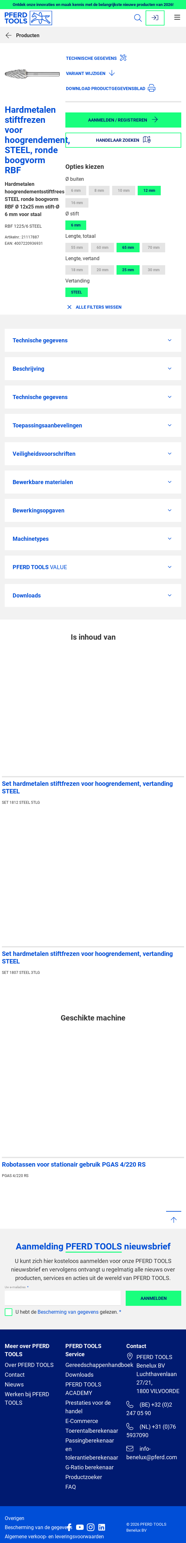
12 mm (149, 190)
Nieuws (14, 1384)
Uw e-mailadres (15, 1287)
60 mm (102, 247)
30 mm (153, 270)
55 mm (77, 247)
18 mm (77, 270)
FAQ (70, 1486)
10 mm (123, 190)
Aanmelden (154, 1298)
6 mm (76, 190)
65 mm (128, 247)
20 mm (102, 270)
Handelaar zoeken (123, 139)
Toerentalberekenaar (91, 1430)
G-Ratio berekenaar (89, 1467)
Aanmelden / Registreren (123, 119)
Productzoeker (83, 1477)
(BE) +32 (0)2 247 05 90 (149, 1408)
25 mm (128, 270)
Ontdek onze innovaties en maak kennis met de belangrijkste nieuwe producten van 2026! (93, 4)
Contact (15, 1374)
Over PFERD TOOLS (29, 1365)
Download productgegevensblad (110, 88)
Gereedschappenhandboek (99, 1365)
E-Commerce (81, 1421)
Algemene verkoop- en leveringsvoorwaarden (54, 1537)
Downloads (79, 1374)
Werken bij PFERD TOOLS (27, 1398)
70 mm (153, 247)
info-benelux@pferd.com (151, 1452)
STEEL (76, 292)
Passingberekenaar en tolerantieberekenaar (91, 1449)
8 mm (99, 190)
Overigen (14, 1518)
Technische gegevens (96, 57)
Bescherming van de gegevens (38, 1527)
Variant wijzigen (91, 73)
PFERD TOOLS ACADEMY (83, 1388)
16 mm (77, 203)
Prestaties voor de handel (88, 1406)
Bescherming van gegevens (68, 1312)
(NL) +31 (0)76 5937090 (151, 1430)
